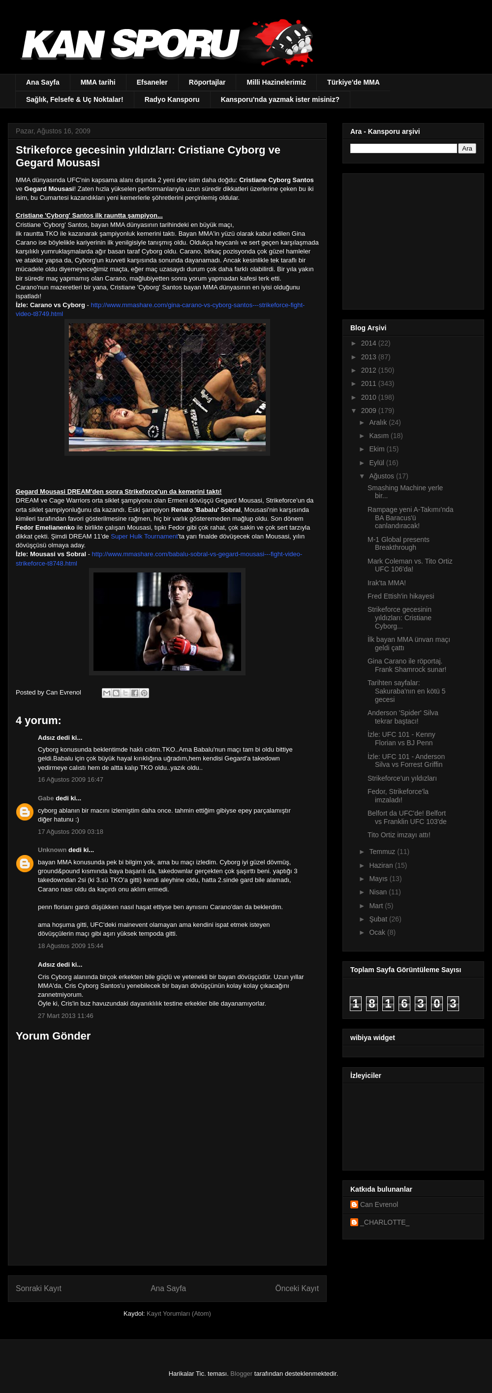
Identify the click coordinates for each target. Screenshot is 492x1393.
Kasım (380, 436)
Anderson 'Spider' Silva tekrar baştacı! (403, 717)
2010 (369, 397)
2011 (369, 383)
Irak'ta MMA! (387, 583)
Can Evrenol (379, 1204)
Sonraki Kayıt (39, 1288)
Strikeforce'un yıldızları (402, 778)
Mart (377, 906)
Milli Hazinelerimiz (276, 82)
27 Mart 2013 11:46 (65, 1015)
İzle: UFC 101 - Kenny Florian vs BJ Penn (401, 738)
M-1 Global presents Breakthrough (399, 544)
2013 (369, 357)
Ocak (378, 932)
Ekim (377, 449)
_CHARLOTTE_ (384, 1222)
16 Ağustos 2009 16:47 (70, 779)
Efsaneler (152, 82)
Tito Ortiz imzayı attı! (399, 835)
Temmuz (383, 851)
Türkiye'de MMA (353, 82)
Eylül (377, 463)
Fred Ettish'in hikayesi (401, 596)
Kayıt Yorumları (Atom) (179, 1313)
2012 (369, 370)
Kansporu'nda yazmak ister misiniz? (280, 99)
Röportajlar (207, 82)
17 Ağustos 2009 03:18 (70, 831)
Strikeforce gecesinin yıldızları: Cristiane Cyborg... (399, 617)
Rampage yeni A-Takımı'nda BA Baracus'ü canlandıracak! (411, 518)
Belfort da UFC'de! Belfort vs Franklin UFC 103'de (407, 817)
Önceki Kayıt (297, 1288)
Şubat (379, 919)
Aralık (379, 422)
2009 (369, 410)
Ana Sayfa (43, 82)
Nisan (379, 892)
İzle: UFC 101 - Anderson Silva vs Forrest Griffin (406, 761)
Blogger (241, 1373)
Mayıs (379, 879)
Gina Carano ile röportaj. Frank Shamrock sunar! (407, 665)
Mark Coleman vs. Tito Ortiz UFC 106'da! (410, 565)
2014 (369, 343)
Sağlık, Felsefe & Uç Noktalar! (74, 99)
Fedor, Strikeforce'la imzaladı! (398, 796)
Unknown (52, 850)
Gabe (46, 798)
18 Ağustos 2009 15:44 (70, 946)
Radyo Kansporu (172, 99)
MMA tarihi (98, 82)
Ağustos (382, 476)
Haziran (382, 865)
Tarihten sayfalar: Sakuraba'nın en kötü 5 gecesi (407, 691)
